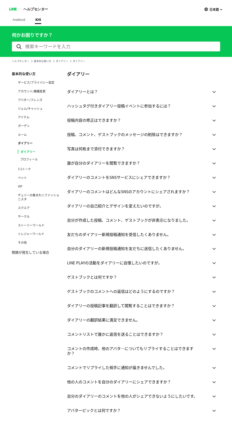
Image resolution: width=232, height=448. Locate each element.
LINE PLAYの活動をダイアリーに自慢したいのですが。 (114, 262)
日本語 (214, 9)
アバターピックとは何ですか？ (94, 410)
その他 (22, 242)
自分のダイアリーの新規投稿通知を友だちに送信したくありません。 (126, 248)
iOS (38, 20)
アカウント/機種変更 (32, 91)
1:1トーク (24, 169)
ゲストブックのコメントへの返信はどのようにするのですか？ (121, 291)
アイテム (23, 117)
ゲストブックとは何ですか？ (92, 277)
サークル (24, 216)
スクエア (24, 208)
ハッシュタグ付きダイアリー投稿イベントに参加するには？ (119, 106)
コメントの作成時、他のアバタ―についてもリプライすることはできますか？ (130, 351)
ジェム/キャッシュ (30, 108)
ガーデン (24, 126)
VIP (20, 186)
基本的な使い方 (42, 61)
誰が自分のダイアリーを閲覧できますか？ (103, 163)
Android (18, 20)
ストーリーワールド (31, 225)
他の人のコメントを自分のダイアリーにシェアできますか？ (119, 382)
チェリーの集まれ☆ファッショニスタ (38, 197)
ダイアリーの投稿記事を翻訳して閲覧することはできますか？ (121, 305)
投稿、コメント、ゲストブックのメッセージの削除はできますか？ (125, 134)
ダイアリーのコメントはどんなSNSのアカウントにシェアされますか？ (128, 191)
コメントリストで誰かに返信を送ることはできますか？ (115, 334)
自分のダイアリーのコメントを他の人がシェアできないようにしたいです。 (132, 396)
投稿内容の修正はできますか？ (94, 120)
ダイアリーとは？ (82, 91)
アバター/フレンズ (30, 100)
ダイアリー (62, 61)
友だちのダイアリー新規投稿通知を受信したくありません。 (119, 234)
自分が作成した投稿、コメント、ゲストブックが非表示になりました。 (128, 220)
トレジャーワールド (31, 234)
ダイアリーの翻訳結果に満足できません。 (103, 320)
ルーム (22, 134)
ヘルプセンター (35, 9)
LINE (13, 9)
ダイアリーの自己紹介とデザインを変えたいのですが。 (115, 206)
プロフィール (29, 159)
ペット (22, 177)
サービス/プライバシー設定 (36, 82)
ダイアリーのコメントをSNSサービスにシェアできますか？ (119, 177)
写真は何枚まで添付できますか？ (96, 148)
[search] (116, 46)
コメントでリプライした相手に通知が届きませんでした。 (117, 367)
